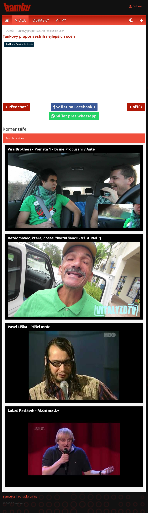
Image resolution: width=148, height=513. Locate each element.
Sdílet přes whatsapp (74, 116)
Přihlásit (136, 6)
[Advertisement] (74, 74)
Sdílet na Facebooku (74, 106)
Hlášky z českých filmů (19, 44)
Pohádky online (27, 496)
